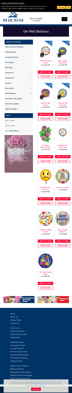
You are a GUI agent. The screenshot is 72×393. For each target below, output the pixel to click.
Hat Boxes (9, 62)
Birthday (9, 68)
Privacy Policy (15, 320)
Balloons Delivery (17, 369)
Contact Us (14, 323)
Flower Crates (11, 57)
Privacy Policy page (38, 384)
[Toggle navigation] (64, 19)
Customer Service (17, 331)
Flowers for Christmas (19, 358)
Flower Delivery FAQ (18, 334)
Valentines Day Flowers (19, 355)
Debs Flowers (11, 109)
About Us (14, 317)
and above (12, 131)
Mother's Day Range (13, 99)
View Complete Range (14, 47)
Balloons (18, 88)
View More (18, 159)
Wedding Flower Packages (21, 375)
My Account (15, 328)
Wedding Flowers (17, 342)
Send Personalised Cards (20, 378)
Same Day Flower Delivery (20, 372)
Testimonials (15, 337)
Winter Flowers (12, 104)
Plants (8, 83)
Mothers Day (18, 93)
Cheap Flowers (16, 361)
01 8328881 (36, 21)
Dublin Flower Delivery (19, 366)
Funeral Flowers (16, 348)
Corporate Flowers (17, 345)
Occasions (18, 78)
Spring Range (10, 52)
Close (68, 7)
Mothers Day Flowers (18, 352)
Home (12, 314)
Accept (61, 7)
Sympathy (9, 73)
